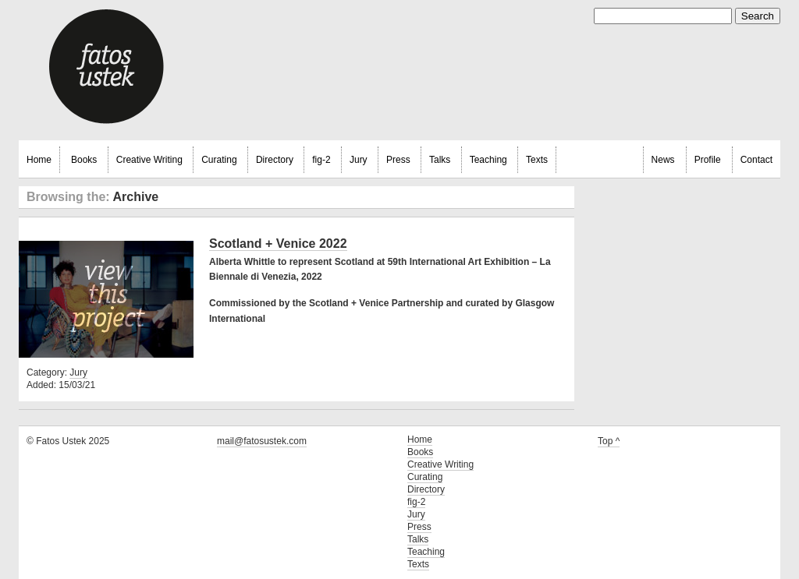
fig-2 (321, 159)
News (663, 159)
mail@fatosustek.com (262, 441)
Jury (359, 159)
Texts (537, 159)
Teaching (488, 159)
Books (84, 159)
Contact (756, 159)
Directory (274, 159)
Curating (218, 159)
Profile (707, 159)
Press (398, 159)
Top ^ (609, 441)
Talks (439, 159)
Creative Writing (149, 159)
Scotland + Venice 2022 (278, 243)
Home (39, 159)
